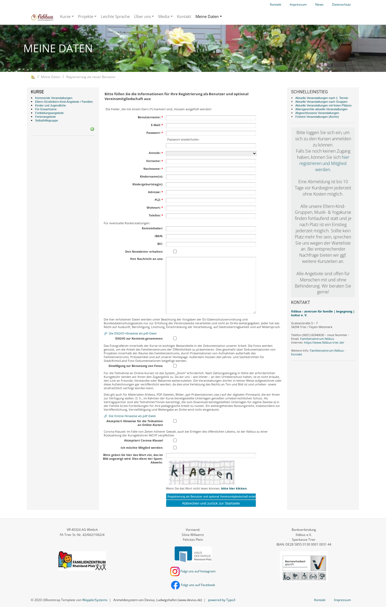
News (319, 4)
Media (163, 16)
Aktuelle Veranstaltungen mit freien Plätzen (323, 105)
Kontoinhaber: (152, 228)
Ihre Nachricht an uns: (146, 259)
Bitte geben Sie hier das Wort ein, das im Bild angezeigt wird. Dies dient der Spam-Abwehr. (133, 458)
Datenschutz (341, 4)
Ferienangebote (45, 116)
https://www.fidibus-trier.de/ (324, 342)
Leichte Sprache (115, 16)
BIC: (160, 244)
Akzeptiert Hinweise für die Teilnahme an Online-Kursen (134, 423)
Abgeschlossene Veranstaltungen (317, 113)
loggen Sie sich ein (324, 132)
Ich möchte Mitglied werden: (142, 448)
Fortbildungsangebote (49, 113)
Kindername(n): (151, 176)
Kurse (65, 16)
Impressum (298, 4)
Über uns (142, 16)
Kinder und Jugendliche (50, 105)
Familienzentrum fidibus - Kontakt (318, 352)
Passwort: (154, 133)
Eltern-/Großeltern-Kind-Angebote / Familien (64, 101)
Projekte (85, 16)
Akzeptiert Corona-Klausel (143, 440)
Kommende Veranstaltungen (53, 98)
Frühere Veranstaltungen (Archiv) (317, 116)
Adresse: (155, 192)
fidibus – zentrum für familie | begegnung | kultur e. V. (323, 313)
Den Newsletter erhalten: (144, 251)
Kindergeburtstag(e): (147, 184)
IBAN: (159, 236)
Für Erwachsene (46, 109)
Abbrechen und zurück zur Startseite (211, 503)
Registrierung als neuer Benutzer (91, 77)
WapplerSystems (94, 600)
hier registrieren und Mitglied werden (324, 163)
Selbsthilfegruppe (46, 120)
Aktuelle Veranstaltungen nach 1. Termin (321, 98)
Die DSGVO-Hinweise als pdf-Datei (133, 333)
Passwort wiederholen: (183, 139)
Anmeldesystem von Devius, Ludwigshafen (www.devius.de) (157, 600)
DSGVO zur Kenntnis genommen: (139, 338)
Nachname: (153, 169)
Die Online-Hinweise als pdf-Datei (132, 416)
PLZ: (159, 200)
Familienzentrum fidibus (317, 339)
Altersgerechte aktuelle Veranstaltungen (321, 109)
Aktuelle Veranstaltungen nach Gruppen (321, 101)
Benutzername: (150, 117)
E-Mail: (157, 125)
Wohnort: (155, 207)
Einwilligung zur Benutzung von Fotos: (136, 366)
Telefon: (156, 215)
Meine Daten (207, 16)
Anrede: (156, 153)
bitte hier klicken (234, 488)
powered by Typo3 (221, 600)
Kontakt (275, 4)
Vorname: (154, 161)
